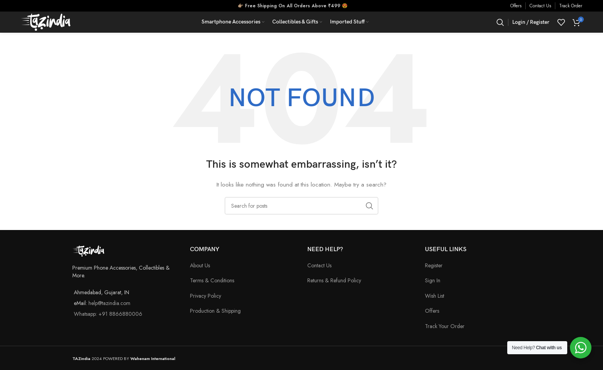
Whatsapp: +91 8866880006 (108, 314)
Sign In (432, 280)
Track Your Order (445, 326)
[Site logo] (45, 21)
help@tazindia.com (109, 303)
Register (434, 265)
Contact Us (540, 5)
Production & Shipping (215, 311)
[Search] (500, 22)
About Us (200, 265)
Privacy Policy (205, 296)
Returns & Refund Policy (334, 280)
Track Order (570, 5)
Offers (515, 5)
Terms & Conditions (212, 280)
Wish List (434, 296)
